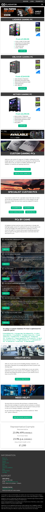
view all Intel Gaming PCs (22, 173)
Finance (4, 461)
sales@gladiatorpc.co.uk (11, 481)
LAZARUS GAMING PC (22, 19)
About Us (4, 458)
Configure (22, 51)
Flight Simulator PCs (16, 212)
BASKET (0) (39, 1)
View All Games (30, 341)
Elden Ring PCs (26, 336)
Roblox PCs (10, 338)
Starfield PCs (17, 335)
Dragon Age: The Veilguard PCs (24, 333)
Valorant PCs (11, 341)
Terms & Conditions (7, 467)
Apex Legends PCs (21, 338)
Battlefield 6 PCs (9, 333)
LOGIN (32, 1)
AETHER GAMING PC (22, 94)
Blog (3, 469)
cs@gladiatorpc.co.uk (7, 488)
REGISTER (25, 1)
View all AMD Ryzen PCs (22, 169)
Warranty (4, 466)
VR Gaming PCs (28, 207)
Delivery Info (5, 463)
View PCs (5, 249)
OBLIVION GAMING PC (22, 57)
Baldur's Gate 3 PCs (29, 335)
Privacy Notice (6, 470)
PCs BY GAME (22, 219)
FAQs (3, 464)
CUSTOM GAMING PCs (22, 153)
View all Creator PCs (22, 379)
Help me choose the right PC (22, 417)
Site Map (4, 472)
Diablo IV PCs (15, 336)
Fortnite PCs (32, 338)
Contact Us (5, 459)
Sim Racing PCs (31, 212)
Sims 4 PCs (20, 341)
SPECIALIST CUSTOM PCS (22, 192)
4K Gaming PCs (16, 207)
